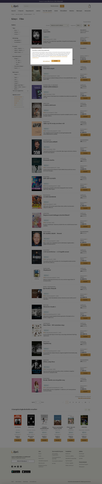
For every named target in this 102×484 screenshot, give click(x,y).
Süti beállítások (46, 61)
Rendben (56, 60)
